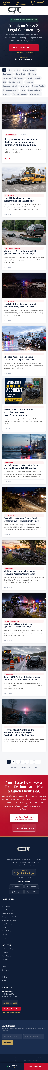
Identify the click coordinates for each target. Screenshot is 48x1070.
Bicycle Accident (14, 70)
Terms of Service (26, 1060)
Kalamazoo (5, 970)
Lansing (4, 966)
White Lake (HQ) (7, 949)
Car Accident (20, 74)
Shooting (6, 94)
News (23, 90)
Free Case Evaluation (11, 1009)
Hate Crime (29, 82)
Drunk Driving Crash (33, 78)
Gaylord (4, 977)
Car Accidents (6, 906)
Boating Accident (29, 70)
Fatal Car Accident (15, 82)
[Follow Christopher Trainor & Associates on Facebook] (16, 886)
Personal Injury (7, 903)
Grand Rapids (6, 956)
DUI (4, 82)
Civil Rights (32, 74)
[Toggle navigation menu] (44, 11)
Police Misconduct (8, 924)
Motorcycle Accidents (9, 920)
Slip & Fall (5, 934)
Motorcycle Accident (10, 90)
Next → (38, 762)
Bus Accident (7, 74)
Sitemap (35, 1060)
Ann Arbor (5, 959)
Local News (25, 86)
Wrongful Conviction (20, 94)
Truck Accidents (7, 910)
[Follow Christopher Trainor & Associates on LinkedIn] (31, 886)
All (4, 70)
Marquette (5, 980)
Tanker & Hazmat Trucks (10, 913)
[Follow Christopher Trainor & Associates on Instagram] (16, 892)
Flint (3, 963)
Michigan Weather (38, 86)
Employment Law (7, 938)
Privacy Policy (14, 1060)
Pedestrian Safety (34, 90)
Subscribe (7, 1042)
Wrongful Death (35, 94)
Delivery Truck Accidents (10, 917)
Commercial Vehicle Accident (13, 78)
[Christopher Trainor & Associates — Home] (14, 10)
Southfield (5, 952)
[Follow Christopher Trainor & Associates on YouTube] (31, 892)
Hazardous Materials (10, 86)
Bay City (4, 973)
